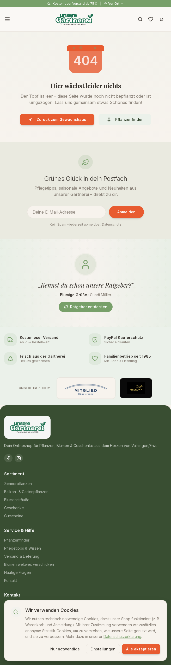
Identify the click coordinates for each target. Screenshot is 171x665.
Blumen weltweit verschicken (29, 564)
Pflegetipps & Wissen (22, 548)
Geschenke (14, 508)
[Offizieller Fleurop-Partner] (136, 388)
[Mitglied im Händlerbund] (86, 388)
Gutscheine (13, 516)
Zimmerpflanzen (18, 483)
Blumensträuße (16, 500)
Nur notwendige (65, 649)
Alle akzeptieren (141, 649)
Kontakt (10, 580)
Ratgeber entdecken (85, 306)
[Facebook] (8, 458)
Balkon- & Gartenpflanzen (26, 491)
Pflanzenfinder (125, 119)
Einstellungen (102, 649)
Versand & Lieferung (21, 556)
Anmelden (126, 212)
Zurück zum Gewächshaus (57, 119)
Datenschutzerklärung (122, 636)
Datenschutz (111, 224)
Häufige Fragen (17, 572)
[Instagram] (19, 458)
